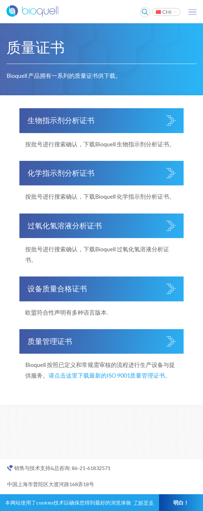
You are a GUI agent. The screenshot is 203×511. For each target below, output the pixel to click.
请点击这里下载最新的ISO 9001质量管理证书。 (109, 375)
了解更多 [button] (143, 502)
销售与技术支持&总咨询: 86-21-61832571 (62, 468)
